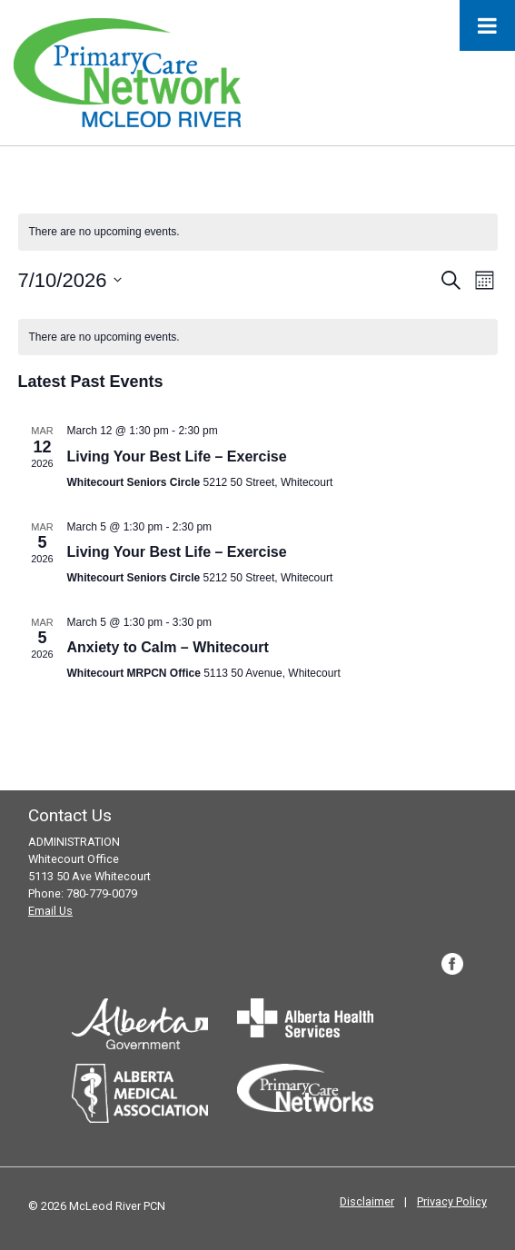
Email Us (50, 911)
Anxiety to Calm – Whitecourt (168, 647)
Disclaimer (367, 1201)
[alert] (258, 337)
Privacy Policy (452, 1201)
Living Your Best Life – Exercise (177, 456)
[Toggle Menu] (487, 25)
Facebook (452, 964)
